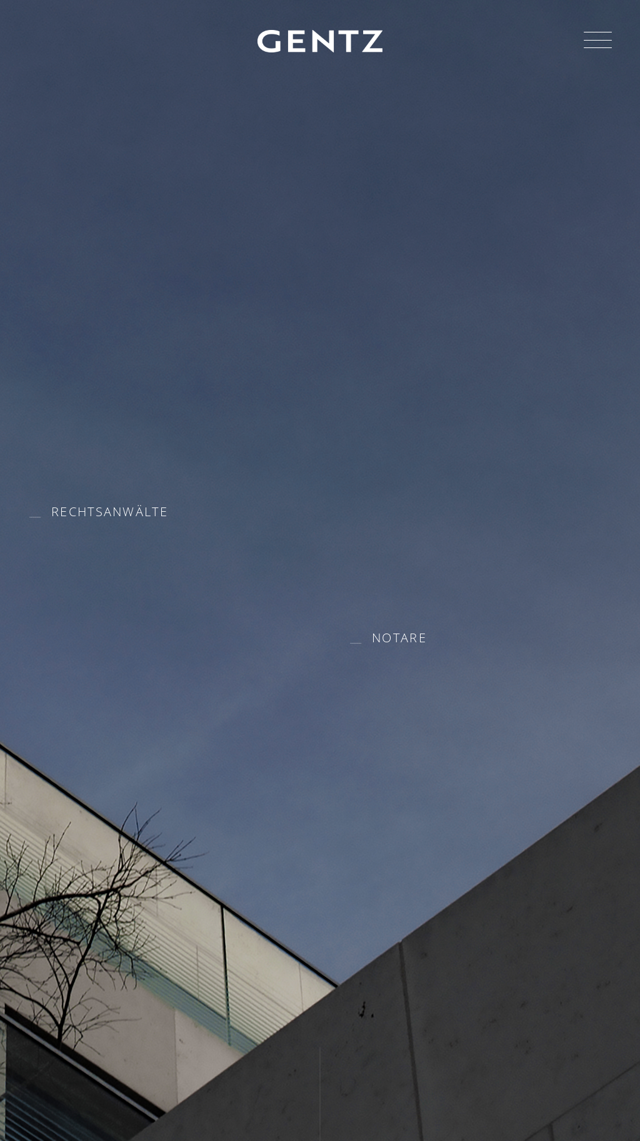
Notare (399, 637)
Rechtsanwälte (109, 511)
